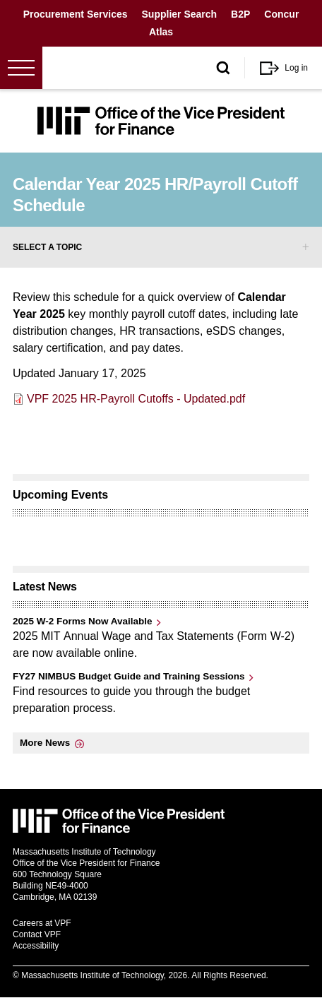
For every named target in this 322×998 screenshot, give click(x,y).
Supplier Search (179, 14)
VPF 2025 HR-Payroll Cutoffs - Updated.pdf (136, 399)
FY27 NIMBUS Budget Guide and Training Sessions (129, 676)
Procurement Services (75, 14)
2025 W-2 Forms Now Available (83, 621)
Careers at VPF (42, 923)
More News (45, 742)
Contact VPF (37, 934)
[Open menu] (21, 68)
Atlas (161, 31)
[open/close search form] (223, 68)
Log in (296, 68)
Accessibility (36, 946)
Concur (281, 14)
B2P (240, 14)
